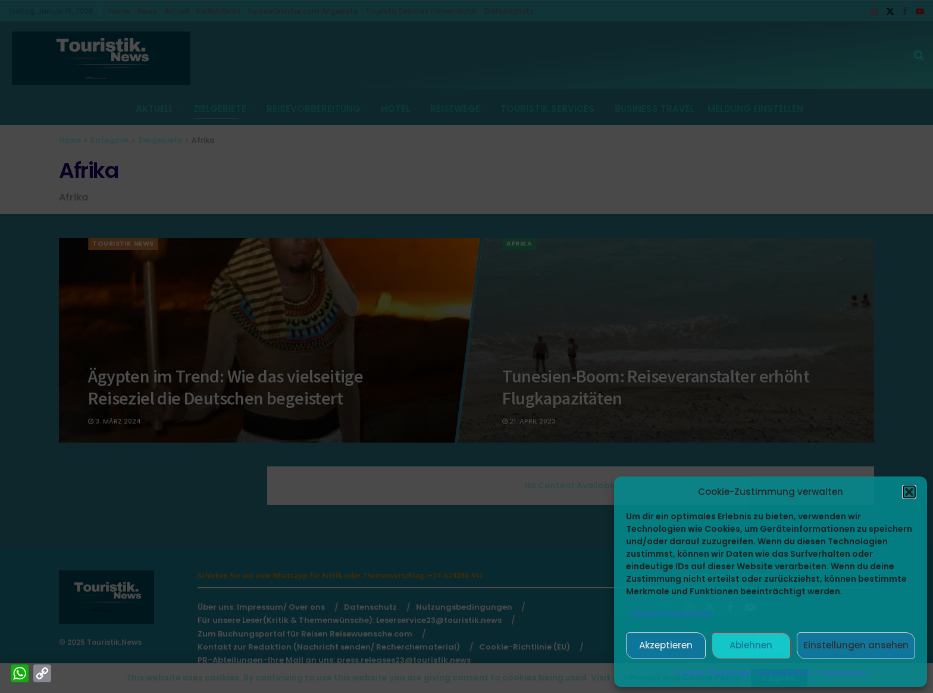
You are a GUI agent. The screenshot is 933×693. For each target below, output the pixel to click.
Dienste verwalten (672, 613)
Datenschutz (784, 672)
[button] (909, 492)
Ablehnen (751, 645)
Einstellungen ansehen (856, 645)
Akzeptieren (666, 645)
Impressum (843, 672)
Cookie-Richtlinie (712, 672)
